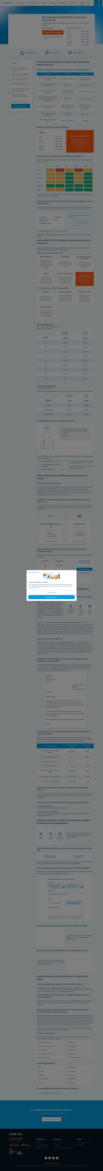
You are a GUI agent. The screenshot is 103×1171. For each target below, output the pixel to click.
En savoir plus (51, 592)
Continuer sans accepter (34, 572)
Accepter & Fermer (51, 597)
